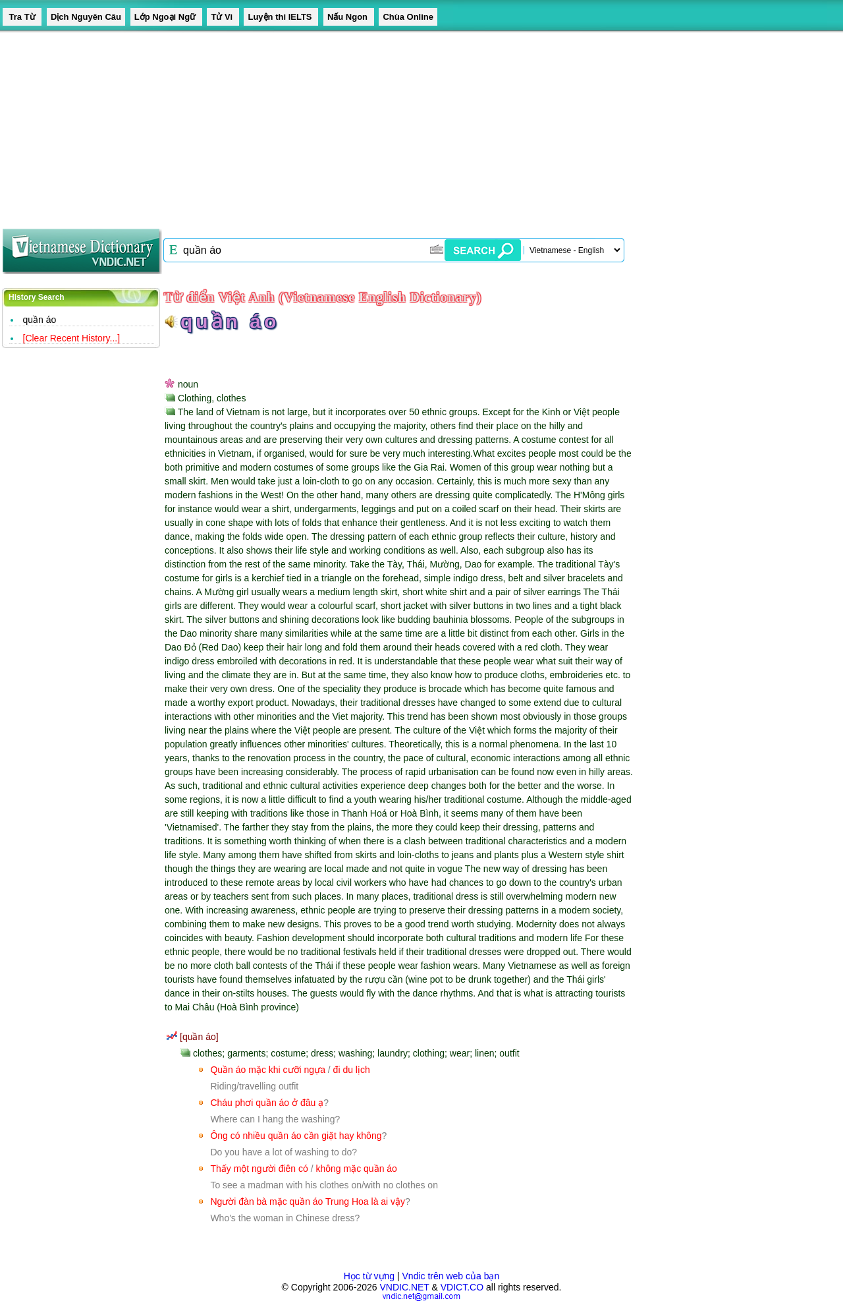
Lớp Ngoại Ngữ (166, 17)
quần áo (40, 319)
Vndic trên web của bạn (451, 1276)
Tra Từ (22, 17)
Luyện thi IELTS (281, 17)
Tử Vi (222, 17)
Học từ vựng (369, 1276)
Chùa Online (408, 17)
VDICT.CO (462, 1287)
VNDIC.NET (404, 1287)
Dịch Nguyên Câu (86, 17)
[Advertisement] (395, 125)
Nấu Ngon (348, 17)
